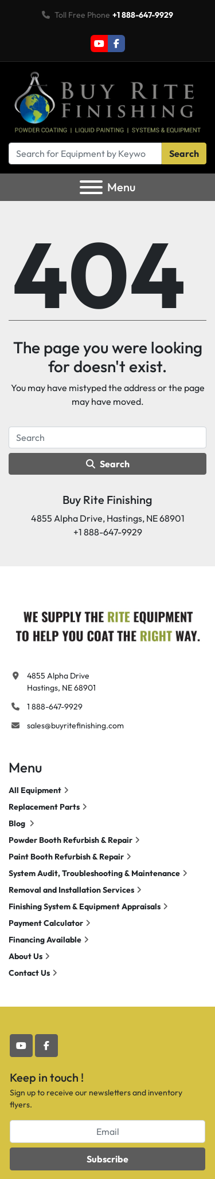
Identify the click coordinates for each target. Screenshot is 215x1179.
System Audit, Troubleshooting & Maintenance (94, 873)
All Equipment (35, 790)
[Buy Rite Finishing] (107, 623)
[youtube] (99, 43)
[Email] (107, 1131)
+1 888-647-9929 (142, 15)
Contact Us (29, 973)
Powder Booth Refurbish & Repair (70, 840)
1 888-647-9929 (55, 706)
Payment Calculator (46, 923)
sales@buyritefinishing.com (75, 725)
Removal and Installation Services (71, 890)
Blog (18, 823)
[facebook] (116, 43)
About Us (25, 956)
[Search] (85, 153)
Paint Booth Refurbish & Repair (66, 856)
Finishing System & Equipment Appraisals (85, 906)
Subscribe (107, 1159)
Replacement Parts (44, 807)
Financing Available (45, 939)
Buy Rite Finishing (107, 499)
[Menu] (91, 187)
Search (184, 153)
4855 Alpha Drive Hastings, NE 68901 (61, 682)
